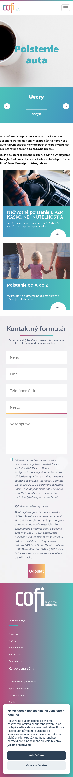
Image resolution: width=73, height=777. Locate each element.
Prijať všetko (36, 755)
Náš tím (13, 641)
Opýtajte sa (15, 661)
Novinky (13, 634)
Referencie (15, 654)
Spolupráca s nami (19, 688)
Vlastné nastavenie (19, 745)
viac (58, 234)
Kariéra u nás (16, 695)
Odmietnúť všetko (36, 765)
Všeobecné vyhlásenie (22, 681)
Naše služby (16, 647)
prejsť (36, 113)
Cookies (13, 702)
